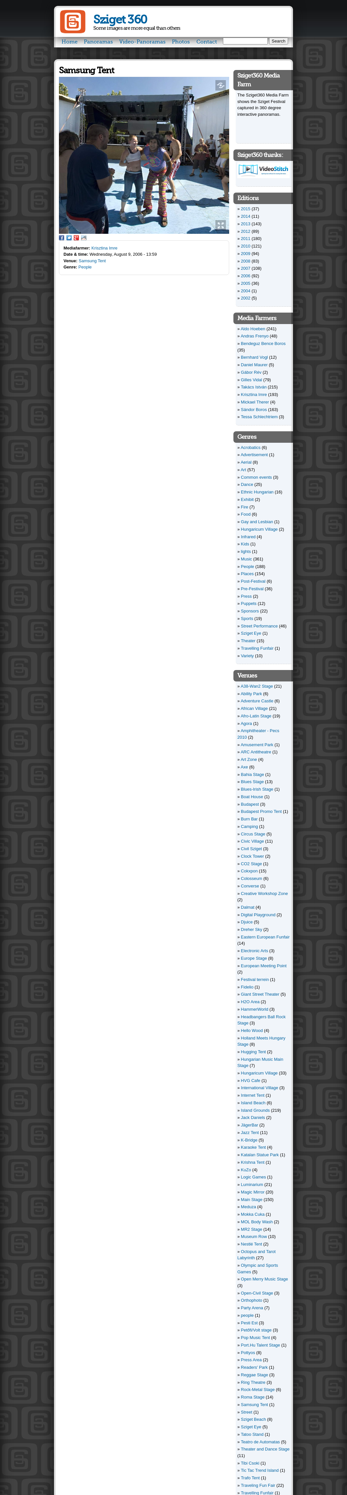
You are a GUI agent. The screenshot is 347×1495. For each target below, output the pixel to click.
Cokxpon (249, 870)
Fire (244, 507)
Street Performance (259, 626)
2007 (245, 268)
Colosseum (251, 878)
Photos (181, 42)
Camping (249, 826)
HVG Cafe (250, 1080)
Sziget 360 (120, 19)
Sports (247, 618)
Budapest (250, 804)
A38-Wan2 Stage (257, 686)
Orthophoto (251, 1300)
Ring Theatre (253, 1382)
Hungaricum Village (259, 529)
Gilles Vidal (251, 379)
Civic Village (252, 841)
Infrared (248, 536)
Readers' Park (254, 1367)
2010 (245, 246)
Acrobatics (251, 447)
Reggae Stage (254, 1374)
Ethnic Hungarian (257, 492)
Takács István (254, 387)
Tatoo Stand (252, 1434)
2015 (245, 208)
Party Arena (252, 1307)
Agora (246, 723)
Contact (206, 42)
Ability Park (251, 693)
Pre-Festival (252, 588)
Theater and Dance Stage (265, 1449)
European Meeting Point (263, 965)
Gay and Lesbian (257, 521)
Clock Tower (252, 856)
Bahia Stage (252, 774)
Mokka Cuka (253, 1214)
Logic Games (253, 1177)
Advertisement (254, 454)
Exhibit (247, 499)
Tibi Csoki (250, 1463)
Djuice (247, 921)
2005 (245, 283)
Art (243, 469)
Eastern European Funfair (265, 937)
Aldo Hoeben (253, 328)
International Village (259, 1087)
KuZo (246, 1169)
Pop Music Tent (255, 1337)
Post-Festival (253, 581)
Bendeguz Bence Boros (263, 343)
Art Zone (249, 759)
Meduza (248, 1206)
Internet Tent (253, 1095)
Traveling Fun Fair (258, 1485)
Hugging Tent (253, 1051)
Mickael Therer (255, 402)
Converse (250, 886)
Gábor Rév (251, 372)
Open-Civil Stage (257, 1293)
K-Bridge (249, 1140)
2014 (245, 216)
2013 (245, 223)
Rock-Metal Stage (258, 1389)
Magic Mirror (253, 1192)
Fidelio (247, 987)
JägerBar (249, 1125)
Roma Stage (253, 1397)
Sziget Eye (251, 633)
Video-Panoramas (142, 42)
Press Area (251, 1359)
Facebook (61, 237)
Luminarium (252, 1184)
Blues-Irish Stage (257, 789)
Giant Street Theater (260, 994)
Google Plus (76, 237)
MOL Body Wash (257, 1221)
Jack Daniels (253, 1117)
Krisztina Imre (104, 248)
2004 (245, 290)
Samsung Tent (92, 260)
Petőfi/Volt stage (256, 1330)
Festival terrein (255, 979)
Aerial (246, 462)
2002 (245, 298)
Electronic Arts (254, 950)
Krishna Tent (253, 1162)
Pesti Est (249, 1322)
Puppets (249, 603)
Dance (247, 484)
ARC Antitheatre (256, 751)
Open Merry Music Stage (264, 1279)
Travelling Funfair (257, 648)
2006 (245, 275)
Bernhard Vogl (254, 357)
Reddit (83, 237)
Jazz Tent (250, 1132)
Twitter (69, 237)
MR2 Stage (251, 1229)
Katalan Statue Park (260, 1154)
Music (246, 559)
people (247, 1315)
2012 (245, 231)
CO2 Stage (251, 863)
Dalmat (247, 907)
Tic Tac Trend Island (260, 1470)
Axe (244, 767)
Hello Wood (252, 1030)
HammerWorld (254, 1009)
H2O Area (250, 1001)
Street (246, 1412)
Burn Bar (249, 818)
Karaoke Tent (253, 1147)
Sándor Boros (254, 409)
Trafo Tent (250, 1477)
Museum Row (254, 1236)
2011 (245, 238)
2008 (245, 261)
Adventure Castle (257, 700)
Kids (245, 543)
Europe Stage (254, 958)
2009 (245, 253)
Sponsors (250, 611)
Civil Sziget (251, 848)
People (85, 267)
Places (247, 573)
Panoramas (98, 42)
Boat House (252, 796)
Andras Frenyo (254, 336)
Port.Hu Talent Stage (260, 1345)
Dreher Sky (251, 929)
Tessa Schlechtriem (259, 416)
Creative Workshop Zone (264, 893)
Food (246, 514)
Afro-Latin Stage (256, 715)
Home (70, 42)
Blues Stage (252, 781)
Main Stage (252, 1199)
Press (246, 596)
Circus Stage (253, 834)
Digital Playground (258, 914)
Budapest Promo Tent (261, 811)
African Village (254, 708)
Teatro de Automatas (260, 1441)
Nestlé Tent (251, 1244)
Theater (248, 640)
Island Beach (253, 1102)
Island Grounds (255, 1110)
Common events (256, 477)
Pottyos (248, 1352)
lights (246, 551)
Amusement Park (257, 744)
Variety (247, 655)
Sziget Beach (253, 1419)
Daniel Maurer (254, 364)
